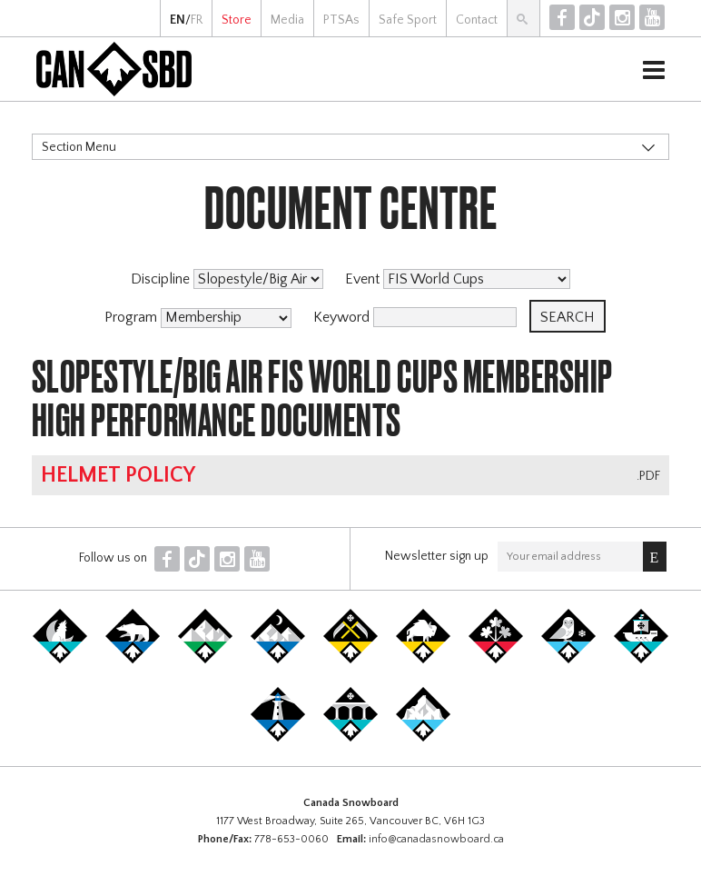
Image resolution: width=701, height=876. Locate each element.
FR (196, 20)
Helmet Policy (118, 475)
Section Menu (79, 147)
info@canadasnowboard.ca (436, 839)
